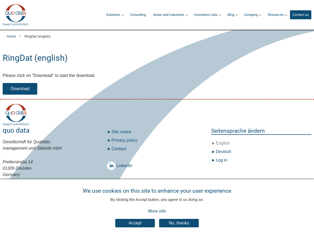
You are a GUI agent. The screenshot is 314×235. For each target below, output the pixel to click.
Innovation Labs (206, 15)
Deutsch (223, 151)
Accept (135, 227)
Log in (222, 160)
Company (251, 15)
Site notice (121, 132)
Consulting (138, 15)
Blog (231, 15)
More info (157, 215)
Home (11, 36)
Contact (119, 148)
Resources (276, 15)
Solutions (113, 15)
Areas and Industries (168, 15)
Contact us (301, 15)
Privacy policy (124, 140)
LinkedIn (113, 165)
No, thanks (179, 227)
